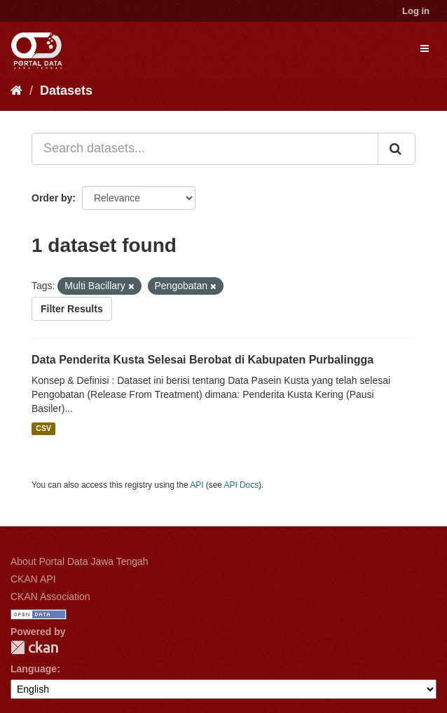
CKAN (34, 647)
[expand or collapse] (424, 48)
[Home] (16, 91)
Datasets (66, 91)
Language (34, 668)
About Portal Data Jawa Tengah (80, 561)
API (196, 485)
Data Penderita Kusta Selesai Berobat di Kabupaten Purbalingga (202, 360)
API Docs (241, 485)
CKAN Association (50, 596)
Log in (415, 11)
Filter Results (72, 308)
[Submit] (396, 149)
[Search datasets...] (205, 149)
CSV (43, 429)
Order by (52, 198)
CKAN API (33, 579)
